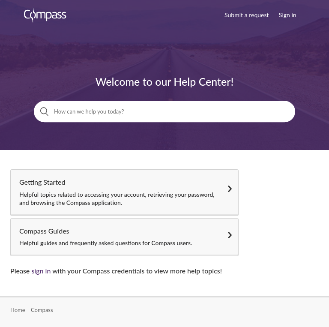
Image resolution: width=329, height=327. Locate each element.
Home (17, 309)
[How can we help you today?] (164, 111)
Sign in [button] (287, 14)
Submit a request (246, 14)
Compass (42, 309)
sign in (41, 271)
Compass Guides (124, 237)
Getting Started (124, 192)
